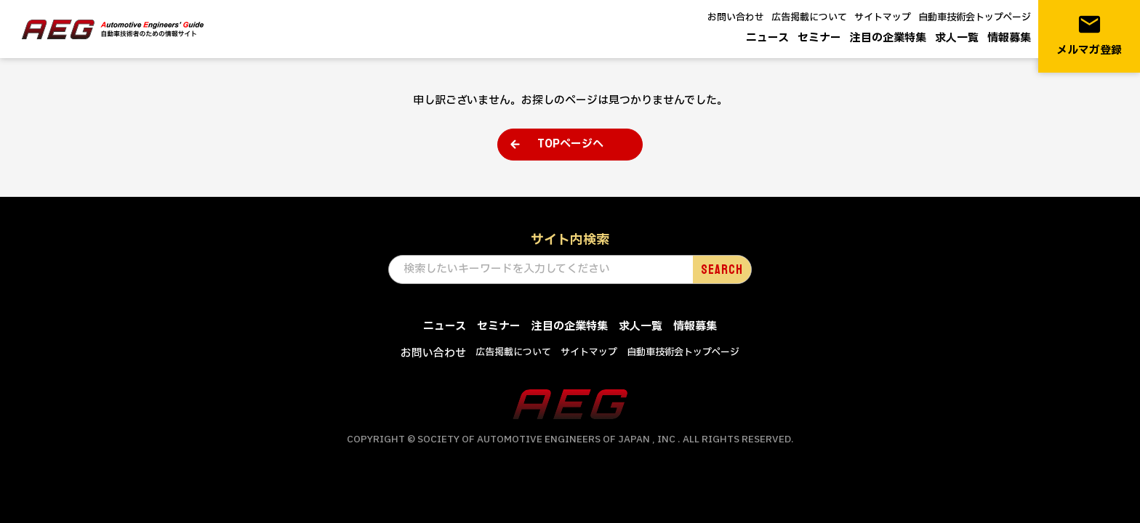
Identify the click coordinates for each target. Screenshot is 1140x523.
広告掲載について (809, 17)
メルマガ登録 (1089, 35)
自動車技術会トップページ (974, 17)
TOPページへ (570, 144)
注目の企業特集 (888, 38)
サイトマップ (882, 17)
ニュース (767, 38)
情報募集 (1009, 38)
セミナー (819, 38)
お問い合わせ (735, 17)
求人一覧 (957, 38)
